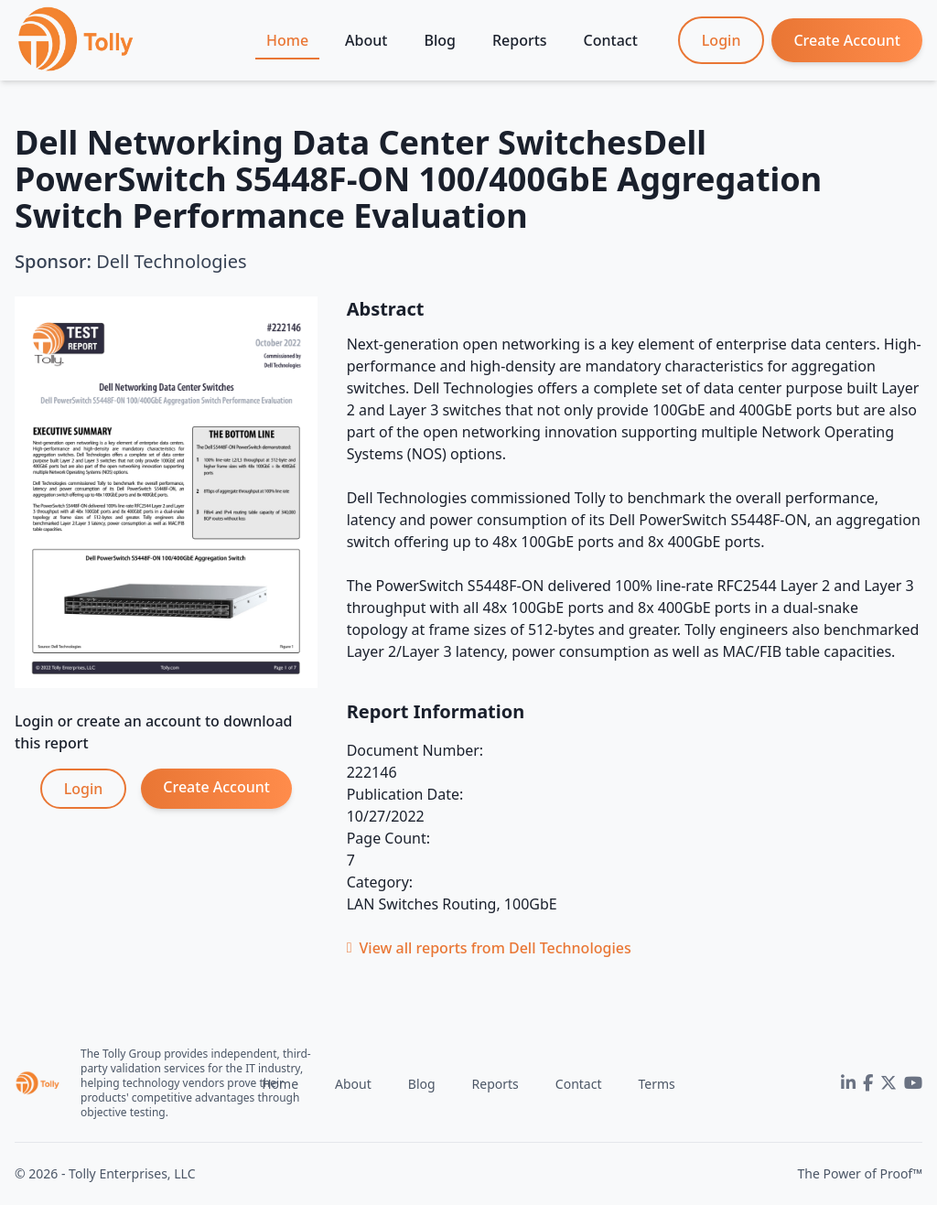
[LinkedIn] (848, 1083)
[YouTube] (913, 1083)
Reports (519, 40)
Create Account (846, 40)
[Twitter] (888, 1083)
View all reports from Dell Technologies (489, 948)
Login (721, 40)
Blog (439, 40)
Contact (611, 40)
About (366, 40)
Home (287, 40)
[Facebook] (868, 1083)
